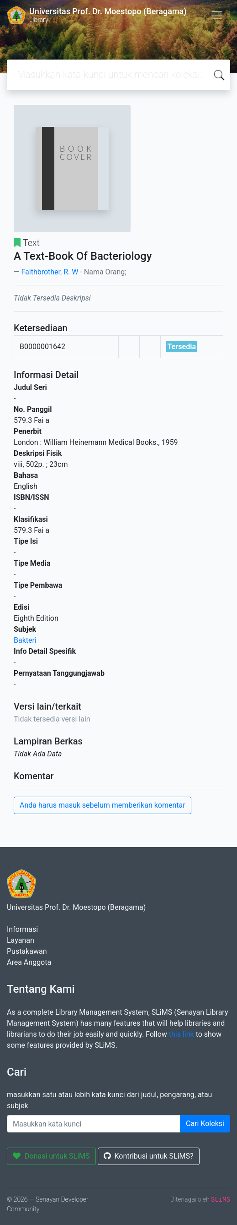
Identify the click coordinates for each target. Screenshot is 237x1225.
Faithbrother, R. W (49, 272)
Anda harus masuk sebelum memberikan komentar (102, 805)
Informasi (22, 929)
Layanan (20, 940)
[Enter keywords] (93, 1123)
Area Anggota (29, 962)
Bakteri (25, 640)
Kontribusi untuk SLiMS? (149, 1156)
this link (181, 1034)
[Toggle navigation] (217, 15)
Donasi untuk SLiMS (51, 1156)
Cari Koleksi (205, 1123)
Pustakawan (27, 951)
